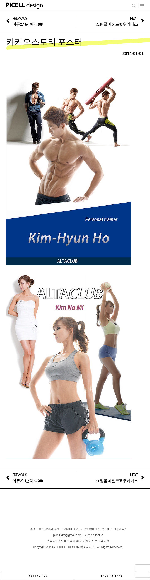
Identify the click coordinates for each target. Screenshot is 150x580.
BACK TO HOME (111, 576)
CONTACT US (38, 576)
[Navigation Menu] (142, 6)
